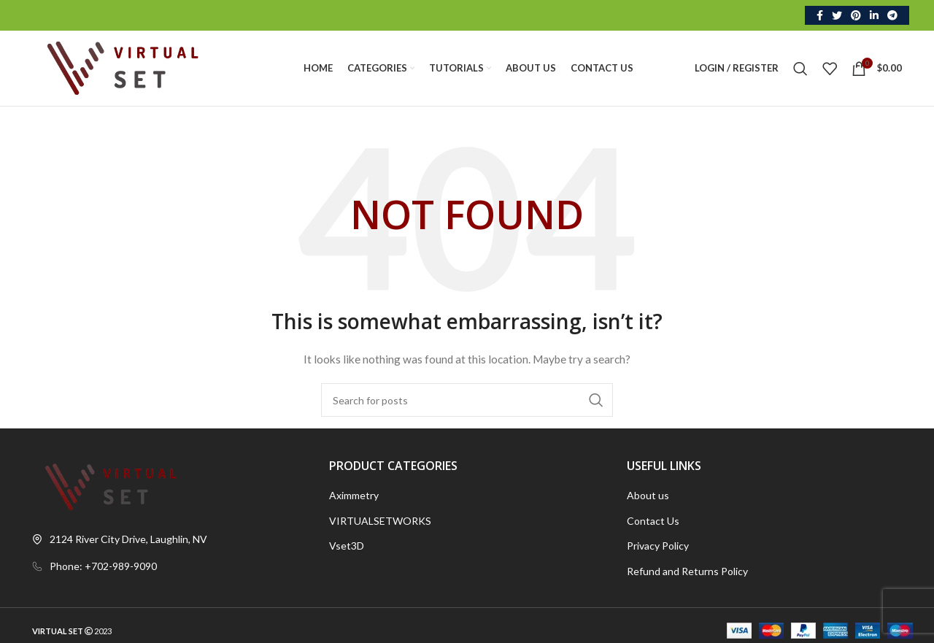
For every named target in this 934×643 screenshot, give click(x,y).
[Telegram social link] (892, 15)
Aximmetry (354, 496)
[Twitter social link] (836, 15)
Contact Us (653, 521)
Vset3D (346, 546)
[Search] (800, 68)
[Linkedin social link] (874, 15)
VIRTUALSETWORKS (380, 521)
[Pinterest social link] (855, 15)
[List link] (169, 567)
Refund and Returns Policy (687, 572)
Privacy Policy (658, 546)
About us (648, 496)
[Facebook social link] (819, 15)
